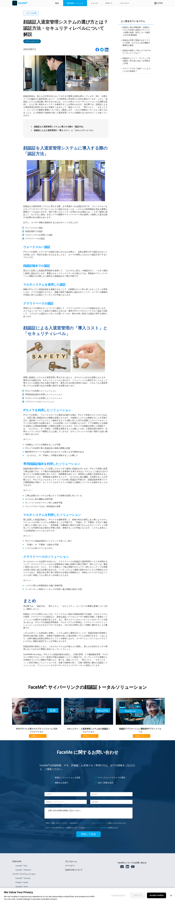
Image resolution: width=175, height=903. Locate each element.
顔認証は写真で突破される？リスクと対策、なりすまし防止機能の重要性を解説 (136, 42)
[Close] (171, 895)
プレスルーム (71, 861)
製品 (57, 3)
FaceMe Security (22, 878)
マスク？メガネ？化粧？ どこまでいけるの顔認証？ (136, 69)
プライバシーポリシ (85, 823)
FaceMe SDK (21, 865)
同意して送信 (88, 834)
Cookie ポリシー (100, 823)
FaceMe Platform (23, 870)
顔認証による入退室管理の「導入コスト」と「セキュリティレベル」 (64, 130)
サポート (109, 3)
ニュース (94, 3)
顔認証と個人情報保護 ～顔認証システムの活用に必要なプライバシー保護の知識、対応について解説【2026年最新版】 (136, 31)
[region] (87, 895)
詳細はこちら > (37, 736)
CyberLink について (74, 869)
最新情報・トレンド (75, 3)
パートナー (124, 3)
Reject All (138, 895)
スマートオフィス (32, 41)
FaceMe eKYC (21, 886)
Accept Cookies (156, 895)
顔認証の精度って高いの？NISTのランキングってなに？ (136, 51)
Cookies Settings (118, 895)
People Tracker (21, 882)
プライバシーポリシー (93, 828)
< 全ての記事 (31, 13)
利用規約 (105, 828)
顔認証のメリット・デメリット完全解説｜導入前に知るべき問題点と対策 (136, 60)
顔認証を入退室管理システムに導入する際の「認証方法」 (59, 126)
